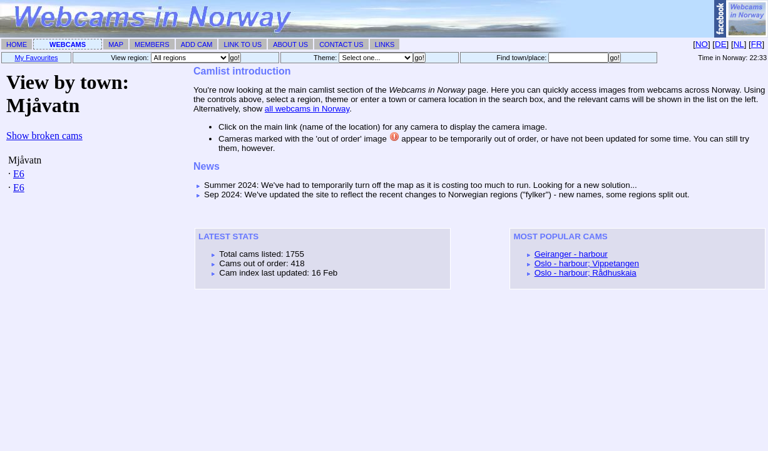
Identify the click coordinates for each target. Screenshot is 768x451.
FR (756, 44)
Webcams (67, 44)
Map (115, 44)
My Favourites (36, 57)
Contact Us (341, 44)
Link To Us (242, 44)
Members (152, 44)
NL (739, 44)
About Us (290, 44)
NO (701, 44)
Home (16, 44)
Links (385, 44)
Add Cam (197, 44)
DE (721, 44)
